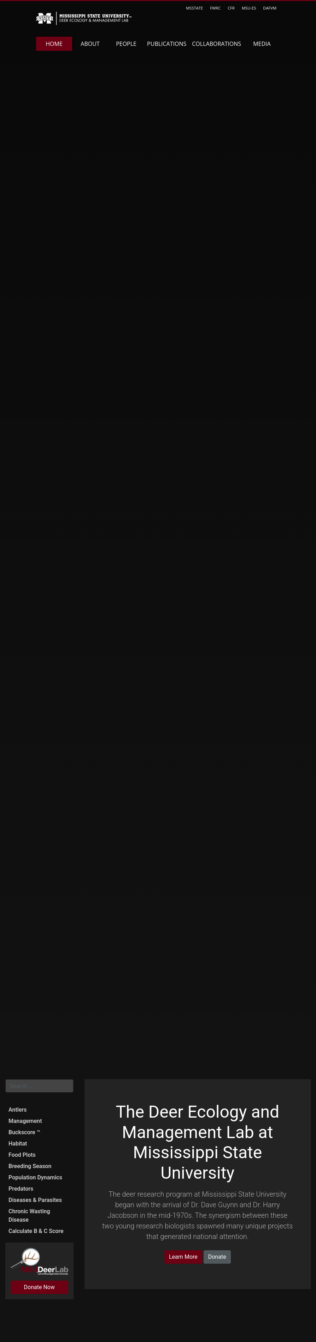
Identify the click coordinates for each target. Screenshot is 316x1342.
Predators (20, 1188)
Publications (166, 44)
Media (261, 44)
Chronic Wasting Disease (29, 1215)
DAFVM (269, 8)
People (126, 44)
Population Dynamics (35, 1177)
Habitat (17, 1143)
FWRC (215, 8)
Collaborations (216, 44)
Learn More (183, 1256)
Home (54, 44)
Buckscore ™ (24, 1132)
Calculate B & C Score (36, 1231)
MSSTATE (194, 8)
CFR (231, 8)
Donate (217, 1256)
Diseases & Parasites (35, 1200)
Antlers (17, 1109)
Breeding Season (29, 1166)
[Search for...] (39, 1086)
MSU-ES (249, 8)
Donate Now (39, 1287)
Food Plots (22, 1154)
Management (25, 1121)
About (90, 44)
